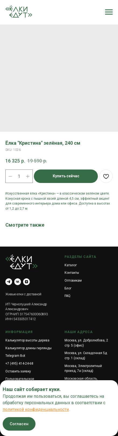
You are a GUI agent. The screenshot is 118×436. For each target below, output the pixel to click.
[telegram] (8, 281)
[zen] (26, 281)
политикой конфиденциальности (36, 409)
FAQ (67, 296)
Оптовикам (73, 280)
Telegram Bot (15, 356)
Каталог (71, 265)
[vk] (17, 281)
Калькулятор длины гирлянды (28, 348)
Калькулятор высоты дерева (27, 340)
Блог (68, 288)
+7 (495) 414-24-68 (19, 363)
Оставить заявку (18, 371)
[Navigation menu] (109, 12)
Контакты (72, 273)
